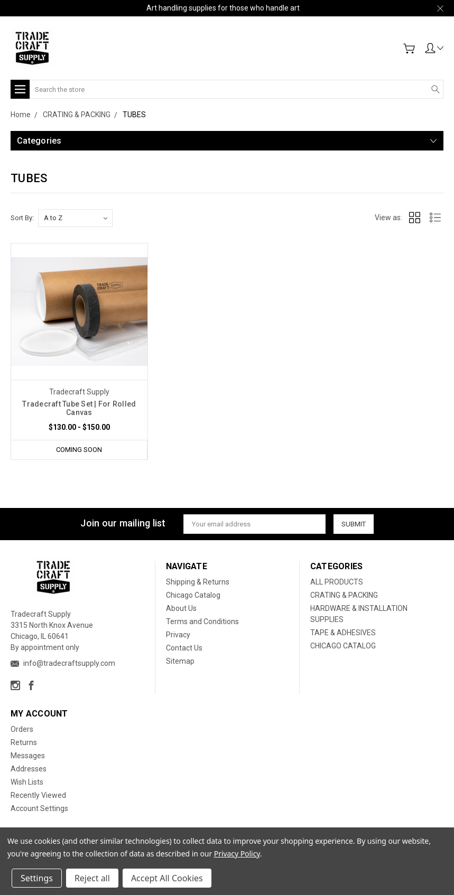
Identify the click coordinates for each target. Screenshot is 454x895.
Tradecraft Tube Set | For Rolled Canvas (79, 408)
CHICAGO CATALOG (343, 646)
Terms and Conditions (202, 621)
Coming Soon (79, 450)
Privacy (178, 634)
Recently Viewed (38, 795)
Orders (22, 729)
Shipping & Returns (197, 582)
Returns (24, 742)
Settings (37, 878)
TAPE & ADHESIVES (343, 632)
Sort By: (22, 218)
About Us (181, 608)
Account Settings (39, 808)
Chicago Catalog (193, 595)
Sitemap (180, 661)
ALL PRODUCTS (336, 582)
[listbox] (75, 218)
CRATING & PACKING (344, 595)
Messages (28, 755)
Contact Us (184, 648)
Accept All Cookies (167, 878)
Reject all (92, 878)
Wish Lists (27, 782)
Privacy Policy (237, 854)
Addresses (29, 769)
